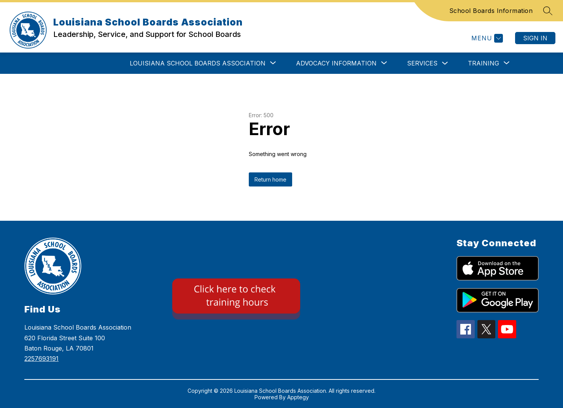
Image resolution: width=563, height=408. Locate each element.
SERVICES (422, 63)
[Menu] (486, 38)
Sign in (535, 38)
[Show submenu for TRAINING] (483, 63)
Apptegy (298, 397)
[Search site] (547, 10)
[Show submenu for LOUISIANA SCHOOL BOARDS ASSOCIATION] (198, 63)
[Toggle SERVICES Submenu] (445, 63)
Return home (270, 179)
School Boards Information (491, 10)
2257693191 (41, 358)
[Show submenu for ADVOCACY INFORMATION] (336, 63)
